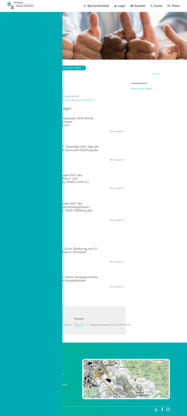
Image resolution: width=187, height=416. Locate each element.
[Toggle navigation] (173, 6)
